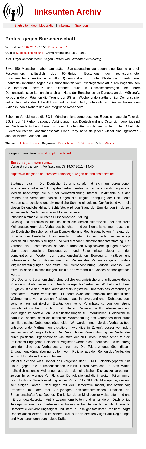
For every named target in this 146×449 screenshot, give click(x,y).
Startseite (21, 25)
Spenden (81, 25)
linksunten (65, 25)
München (110, 143)
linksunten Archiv (67, 11)
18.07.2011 (29, 47)
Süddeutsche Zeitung (29, 52)
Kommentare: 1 (58, 47)
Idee (33, 25)
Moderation (47, 25)
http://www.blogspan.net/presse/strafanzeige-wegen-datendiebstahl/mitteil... (64, 174)
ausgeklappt (46, 153)
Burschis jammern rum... (31, 163)
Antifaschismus (29, 143)
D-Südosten (85, 143)
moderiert (64, 153)
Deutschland (66, 143)
